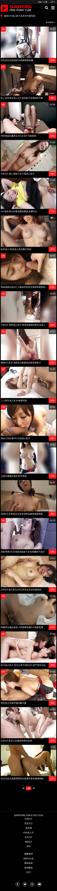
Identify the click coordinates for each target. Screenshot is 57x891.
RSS (28, 846)
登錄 (40, 2)
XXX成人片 (28, 832)
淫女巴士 (28, 823)
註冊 (45, 2)
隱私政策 (28, 863)
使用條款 (28, 867)
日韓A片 (28, 819)
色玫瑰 (28, 828)
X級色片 (28, 841)
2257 (28, 872)
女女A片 (28, 837)
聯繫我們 (28, 854)
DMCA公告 (28, 858)
